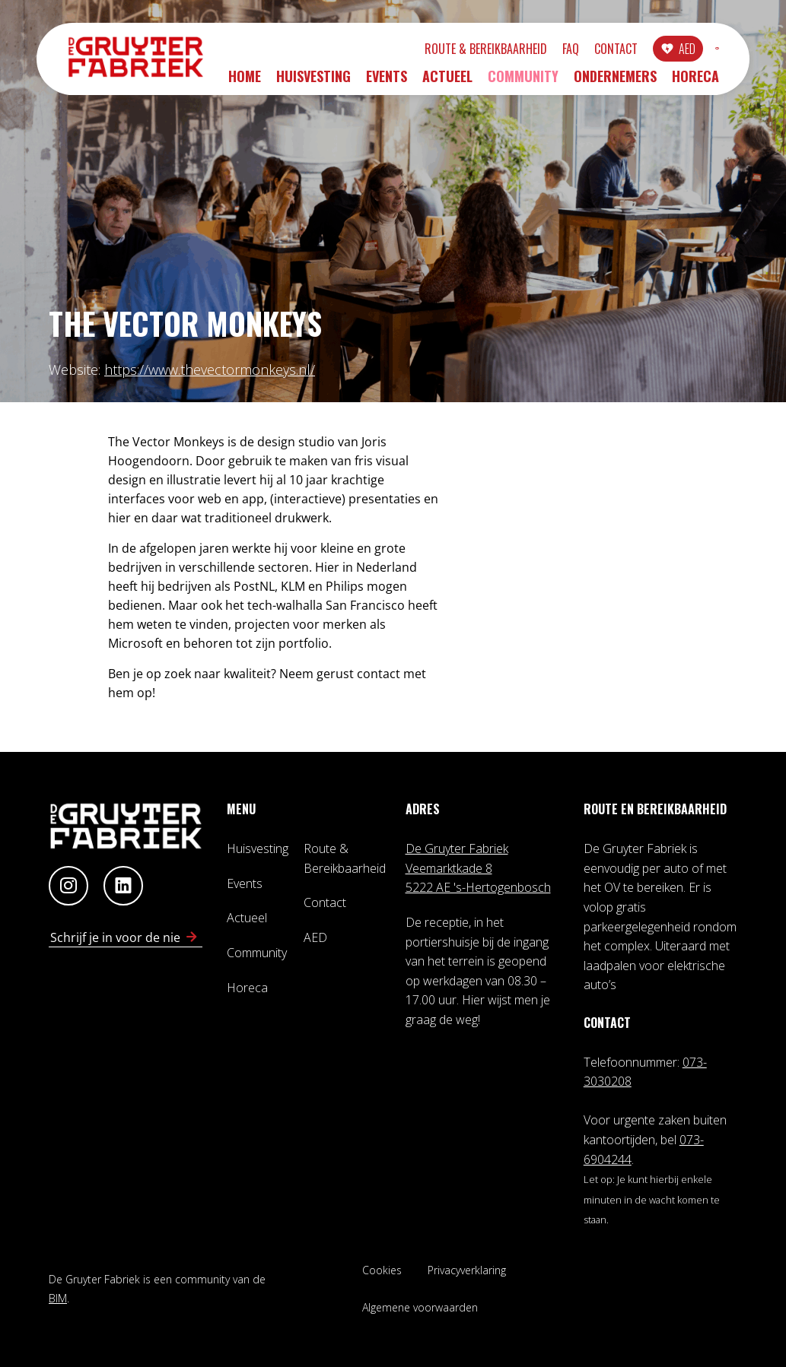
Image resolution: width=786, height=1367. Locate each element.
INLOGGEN (673, 51)
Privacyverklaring (467, 1270)
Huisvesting (313, 81)
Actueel (447, 81)
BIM (58, 1298)
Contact (527, 51)
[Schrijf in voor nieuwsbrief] (191, 937)
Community (523, 81)
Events (386, 81)
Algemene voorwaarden (420, 1307)
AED (598, 51)
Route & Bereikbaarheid (397, 51)
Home (244, 81)
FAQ (481, 51)
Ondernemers (615, 81)
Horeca (695, 81)
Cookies (382, 1270)
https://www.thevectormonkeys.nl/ (209, 369)
